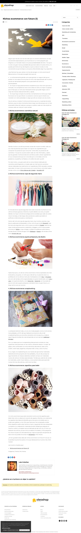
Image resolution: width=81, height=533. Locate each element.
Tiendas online (25, 511)
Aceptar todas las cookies (24, 530)
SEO (63, 35)
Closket (42, 225)
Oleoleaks (61, 514)
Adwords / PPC (66, 89)
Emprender (65, 54)
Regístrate (5, 484)
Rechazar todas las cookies (13, 530)
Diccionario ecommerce (68, 41)
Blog (51, 5)
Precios (46, 5)
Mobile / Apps (65, 57)
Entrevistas (65, 60)
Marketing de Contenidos (69, 32)
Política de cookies (62, 512)
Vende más (6, 517)
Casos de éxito (66, 25)
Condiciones (61, 509)
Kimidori (10, 339)
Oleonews (65, 95)
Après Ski (37, 281)
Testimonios (24, 509)
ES (74, 5)
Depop (39, 231)
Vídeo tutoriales (43, 512)
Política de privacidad (63, 511)
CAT (71, 5)
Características (30, 5)
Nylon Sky (30, 281)
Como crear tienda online (45, 517)
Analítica (64, 86)
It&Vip (17, 229)
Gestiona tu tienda (8, 516)
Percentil (45, 223)
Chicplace (48, 277)
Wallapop (32, 231)
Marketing (65, 44)
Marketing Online (66, 105)
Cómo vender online (67, 29)
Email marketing (66, 67)
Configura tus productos (9, 514)
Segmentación (66, 70)
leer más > (78, 133)
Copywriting (65, 98)
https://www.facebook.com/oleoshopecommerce (29, 473)
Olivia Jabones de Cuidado (28, 170)
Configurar (4, 530)
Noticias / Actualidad (67, 73)
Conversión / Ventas (67, 82)
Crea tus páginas (7, 512)
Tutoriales (65, 38)
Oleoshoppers (39, 5)
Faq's (41, 511)
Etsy (43, 277)
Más (54, 5)
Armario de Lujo (16, 233)
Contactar (42, 516)
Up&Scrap (46, 337)
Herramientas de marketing (10, 519)
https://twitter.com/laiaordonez (25, 471)
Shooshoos (32, 434)
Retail (63, 48)
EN (77, 5)
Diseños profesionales (8, 511)
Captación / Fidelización (68, 79)
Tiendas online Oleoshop (69, 76)
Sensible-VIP (40, 170)
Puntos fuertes (7, 509)
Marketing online (66, 102)
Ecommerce (65, 63)
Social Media (65, 51)
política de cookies (6, 527)
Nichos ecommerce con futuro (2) (19, 448)
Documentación (43, 514)
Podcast (64, 92)
